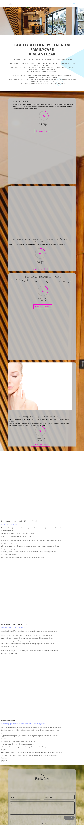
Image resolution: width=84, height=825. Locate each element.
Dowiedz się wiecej (43, 134)
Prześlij (69, 817)
